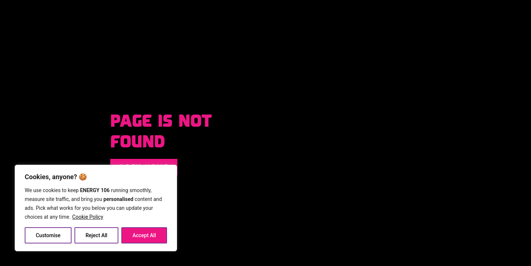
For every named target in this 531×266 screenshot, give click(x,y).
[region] (96, 208)
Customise (48, 235)
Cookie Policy (87, 217)
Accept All (144, 235)
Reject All (96, 235)
